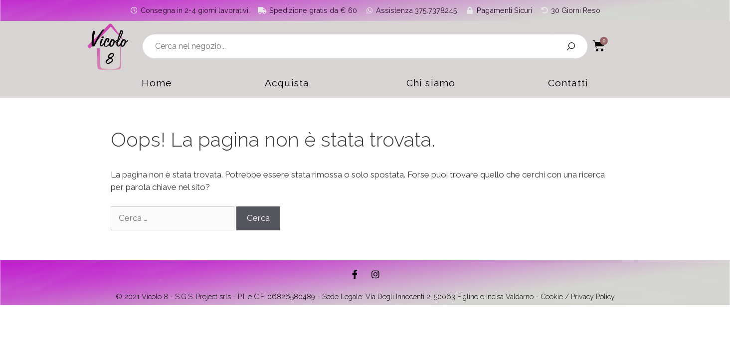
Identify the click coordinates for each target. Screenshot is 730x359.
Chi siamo (435, 83)
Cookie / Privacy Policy (578, 296)
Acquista (283, 83)
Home (142, 83)
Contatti (582, 83)
